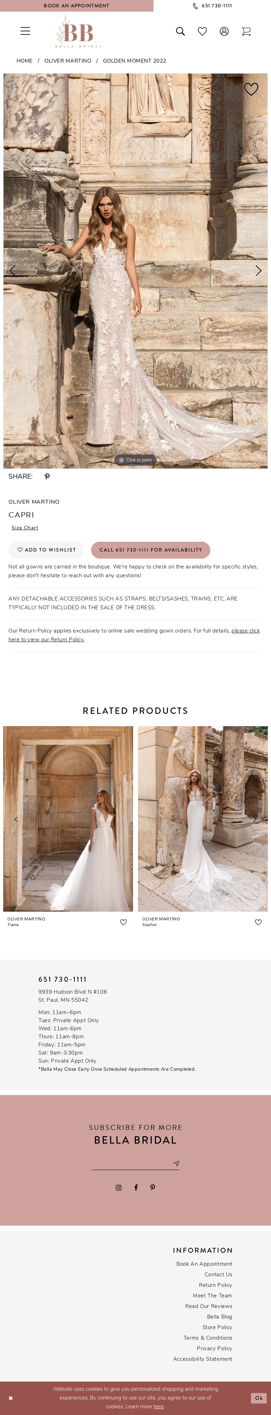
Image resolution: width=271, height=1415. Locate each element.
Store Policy (218, 1328)
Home (25, 61)
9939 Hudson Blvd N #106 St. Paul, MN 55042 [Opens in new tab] (72, 996)
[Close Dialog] (10, 1398)
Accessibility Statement (203, 1359)
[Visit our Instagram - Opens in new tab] (118, 1188)
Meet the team (213, 1296)
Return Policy (216, 1285)
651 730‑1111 (62, 979)
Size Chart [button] (25, 528)
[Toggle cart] (246, 31)
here (158, 1407)
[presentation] (68, 819)
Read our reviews (209, 1306)
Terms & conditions (208, 1338)
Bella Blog (220, 1317)
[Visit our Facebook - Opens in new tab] (136, 1188)
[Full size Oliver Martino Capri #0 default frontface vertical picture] (135, 271)
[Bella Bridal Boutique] (78, 31)
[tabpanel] (135, 271)
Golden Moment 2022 (135, 61)
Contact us (219, 1275)
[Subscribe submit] (176, 1164)
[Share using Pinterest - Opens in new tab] (47, 477)
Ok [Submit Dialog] (259, 1398)
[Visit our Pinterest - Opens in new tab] (153, 1188)
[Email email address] (135, 1164)
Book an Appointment (204, 1264)
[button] (224, 31)
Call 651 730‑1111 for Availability (151, 550)
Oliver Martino (67, 61)
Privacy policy (215, 1349)
